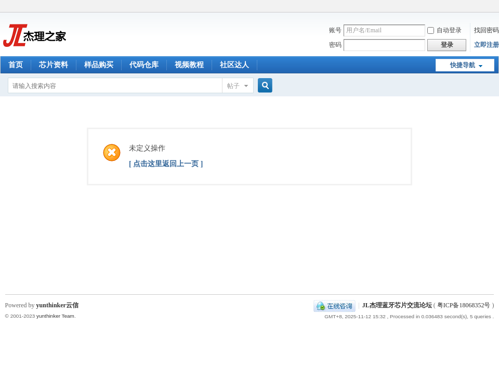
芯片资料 (53, 65)
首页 (15, 65)
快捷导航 (462, 65)
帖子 (233, 86)
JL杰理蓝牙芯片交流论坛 (397, 305)
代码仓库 (144, 65)
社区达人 (234, 65)
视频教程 (189, 65)
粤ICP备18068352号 (464, 305)
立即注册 (486, 44)
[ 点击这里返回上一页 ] (166, 164)
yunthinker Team (55, 316)
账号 (335, 30)
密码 (335, 44)
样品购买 (98, 65)
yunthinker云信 (57, 305)
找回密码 (486, 30)
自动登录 (444, 30)
